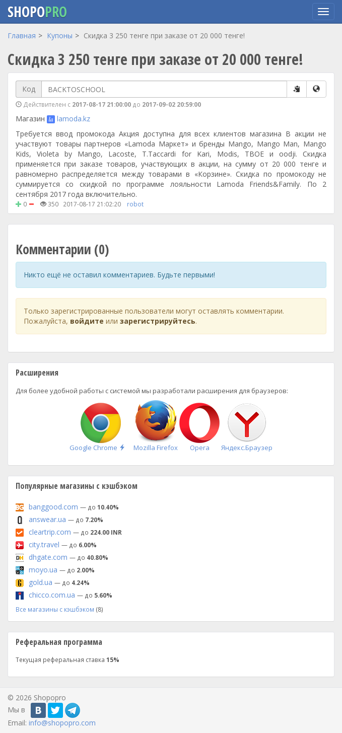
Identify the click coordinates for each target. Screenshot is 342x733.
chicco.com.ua (52, 595)
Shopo (37, 11)
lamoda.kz (73, 118)
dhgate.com (48, 557)
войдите (87, 321)
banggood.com (53, 506)
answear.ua (47, 519)
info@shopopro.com (62, 722)
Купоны (60, 35)
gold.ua (40, 582)
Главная (22, 35)
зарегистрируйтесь (157, 321)
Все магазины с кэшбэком (55, 609)
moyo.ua (43, 569)
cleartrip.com (50, 532)
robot (135, 204)
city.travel (44, 544)
